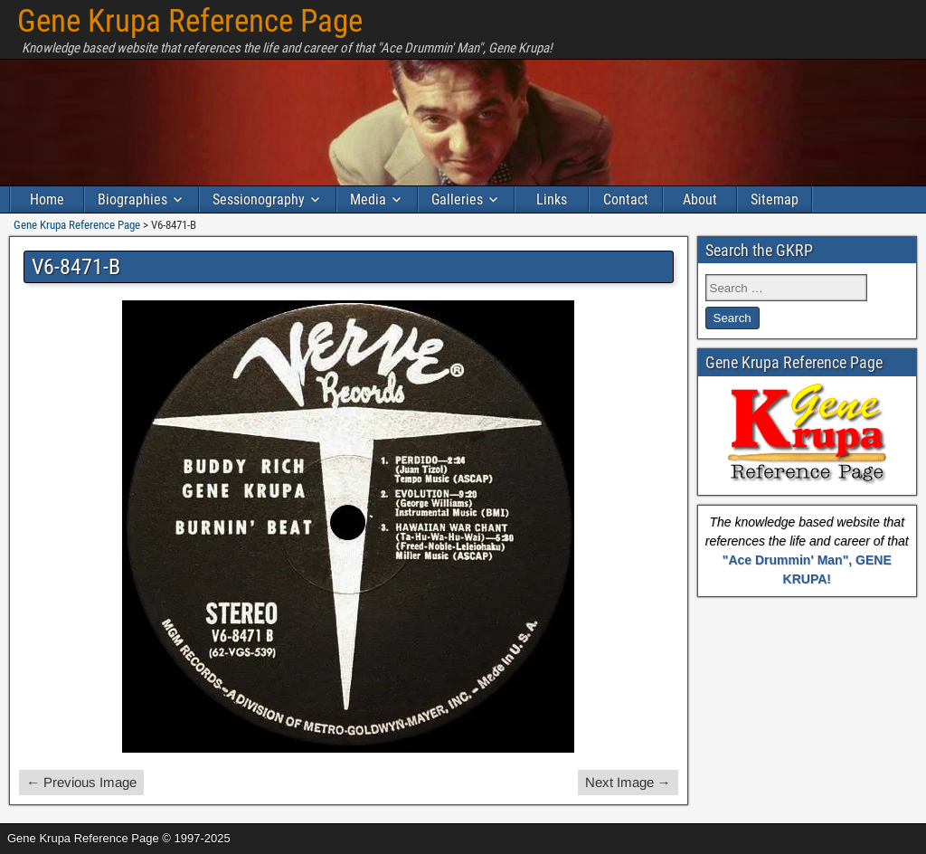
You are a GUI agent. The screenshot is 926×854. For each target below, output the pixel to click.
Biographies (132, 199)
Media (368, 199)
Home (47, 199)
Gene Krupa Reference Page (190, 21)
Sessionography (259, 199)
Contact (625, 199)
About (700, 199)
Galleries (457, 199)
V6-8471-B (76, 267)
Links (551, 199)
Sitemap (774, 199)
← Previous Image (81, 782)
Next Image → (628, 782)
